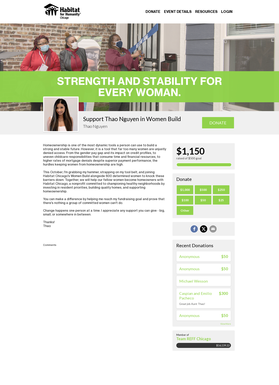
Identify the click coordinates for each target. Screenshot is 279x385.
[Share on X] (204, 229)
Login (226, 11)
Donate (153, 11)
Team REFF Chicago (193, 338)
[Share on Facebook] (194, 229)
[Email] (213, 229)
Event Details (178, 11)
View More (225, 324)
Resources (206, 11)
